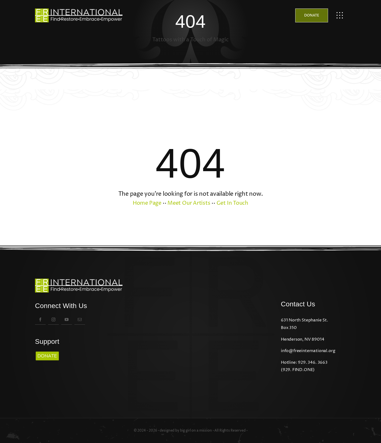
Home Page (147, 203)
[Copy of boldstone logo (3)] (47, 352)
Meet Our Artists (188, 203)
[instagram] (53, 319)
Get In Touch (232, 203)
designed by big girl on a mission (186, 430)
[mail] (79, 319)
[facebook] (40, 319)
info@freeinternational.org (308, 351)
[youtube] (66, 319)
